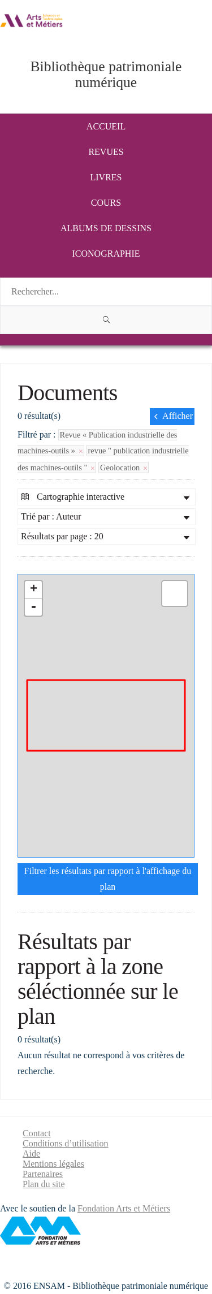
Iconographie (106, 253)
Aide (31, 1153)
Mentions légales (53, 1164)
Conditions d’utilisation (66, 1143)
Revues (105, 152)
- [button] (33, 607)
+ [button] (33, 589)
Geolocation (123, 467)
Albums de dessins (106, 228)
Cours (106, 202)
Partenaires (43, 1174)
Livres (106, 177)
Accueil (106, 126)
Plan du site (44, 1184)
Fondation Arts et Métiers (123, 1208)
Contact (37, 1133)
